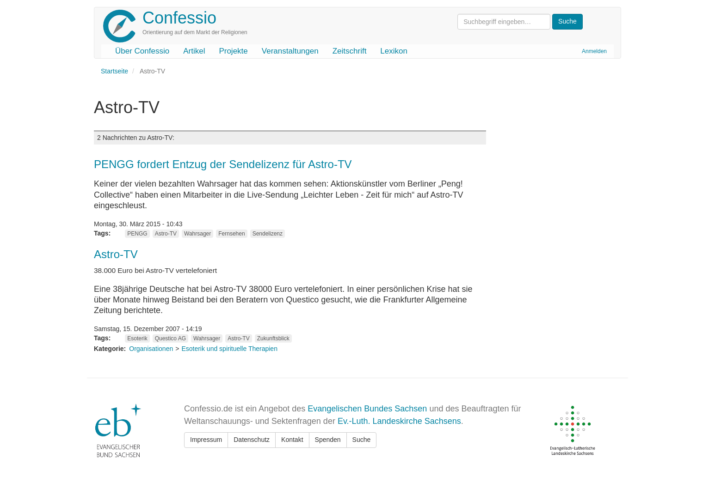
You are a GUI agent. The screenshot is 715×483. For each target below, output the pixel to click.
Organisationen (151, 348)
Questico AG (170, 338)
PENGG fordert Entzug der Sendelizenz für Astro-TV (223, 164)
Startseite (114, 71)
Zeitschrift (350, 51)
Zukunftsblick (273, 338)
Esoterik (137, 338)
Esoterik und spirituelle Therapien (229, 348)
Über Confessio (142, 51)
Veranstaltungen (290, 51)
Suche (361, 439)
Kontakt (292, 439)
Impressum (206, 439)
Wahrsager (197, 233)
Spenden (328, 439)
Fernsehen (231, 233)
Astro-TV (166, 233)
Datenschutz (252, 439)
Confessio (179, 17)
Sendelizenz (268, 233)
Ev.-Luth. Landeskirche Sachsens (399, 421)
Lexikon (393, 51)
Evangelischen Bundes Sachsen (367, 408)
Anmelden (594, 51)
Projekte (233, 51)
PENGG (137, 233)
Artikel (194, 51)
